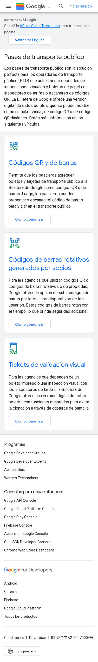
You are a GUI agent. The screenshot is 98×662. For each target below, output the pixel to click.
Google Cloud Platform (22, 608)
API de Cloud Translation (40, 26)
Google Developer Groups (24, 453)
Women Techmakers (21, 478)
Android (10, 583)
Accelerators (14, 470)
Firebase (11, 600)
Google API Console (20, 500)
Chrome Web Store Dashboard (29, 550)
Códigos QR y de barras (43, 163)
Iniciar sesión (80, 6)
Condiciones (14, 638)
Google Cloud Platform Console (29, 509)
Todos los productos (20, 616)
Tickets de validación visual (47, 365)
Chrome (10, 592)
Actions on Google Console (26, 534)
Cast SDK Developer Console (27, 542)
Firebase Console (18, 525)
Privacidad (37, 638)
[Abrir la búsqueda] (61, 6)
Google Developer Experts (25, 461)
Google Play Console (20, 517)
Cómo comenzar (29, 219)
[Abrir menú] (8, 6)
